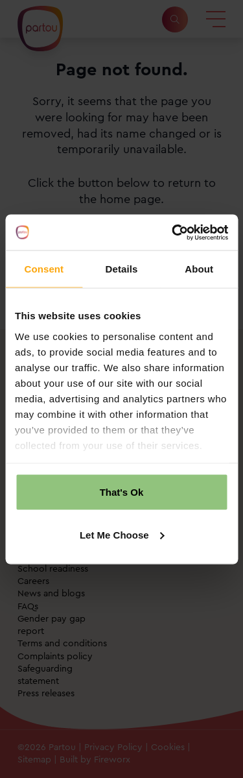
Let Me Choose (122, 534)
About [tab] (199, 268)
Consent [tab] (44, 268)
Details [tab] (122, 268)
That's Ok (122, 492)
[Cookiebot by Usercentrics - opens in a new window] (173, 232)
